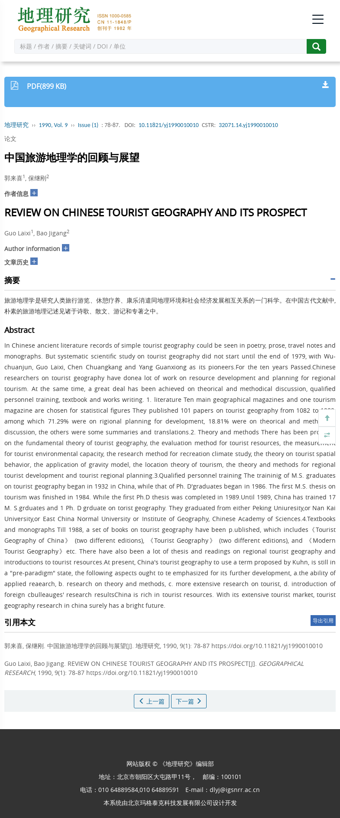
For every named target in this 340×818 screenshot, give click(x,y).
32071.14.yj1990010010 (248, 125)
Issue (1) (88, 125)
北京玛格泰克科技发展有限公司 (170, 802)
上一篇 (152, 701)
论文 (10, 138)
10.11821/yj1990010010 (169, 125)
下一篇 (189, 701)
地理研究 (16, 125)
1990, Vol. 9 (53, 125)
